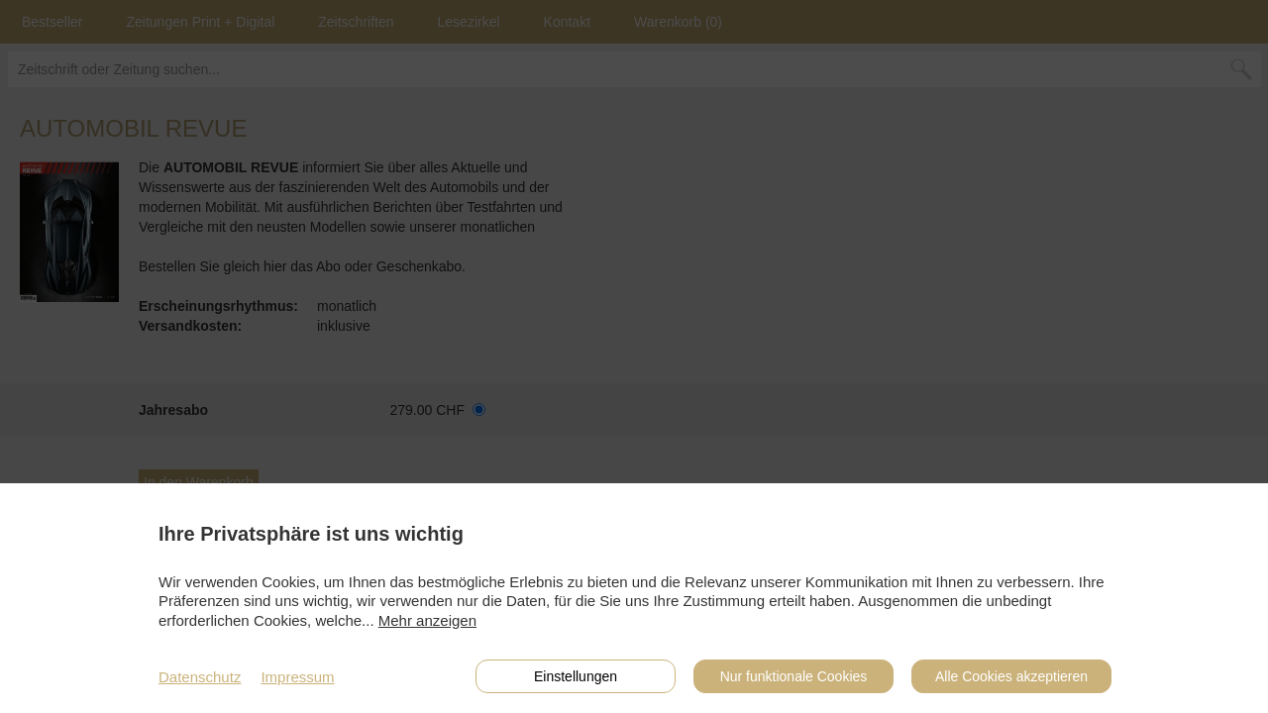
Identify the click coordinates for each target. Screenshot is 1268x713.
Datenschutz (199, 676)
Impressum (297, 676)
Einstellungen (575, 676)
